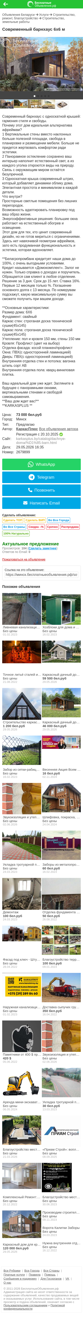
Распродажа (70, 526)
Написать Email (41, 503)
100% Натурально (16, 533)
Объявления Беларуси (18, 14)
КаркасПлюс (27, 429)
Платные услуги (14, 1274)
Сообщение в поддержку (20, 1278)
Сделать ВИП (35, 520)
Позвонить (41, 490)
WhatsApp (41, 464)
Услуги (43, 14)
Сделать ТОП (12, 520)
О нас (7, 1282)
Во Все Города (58, 520)
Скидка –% (36, 526)
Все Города (31, 1270)
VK (67, 1278)
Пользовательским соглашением (25, 1305)
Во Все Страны (14, 526)
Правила (35, 1274)
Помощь (50, 1274)
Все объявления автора (58, 429)
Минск (21, 419)
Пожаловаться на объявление (23, 559)
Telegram (41, 477)
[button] (34, 96)
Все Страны (51, 1270)
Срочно (52, 526)
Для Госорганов (51, 1278)
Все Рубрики (12, 1270)
